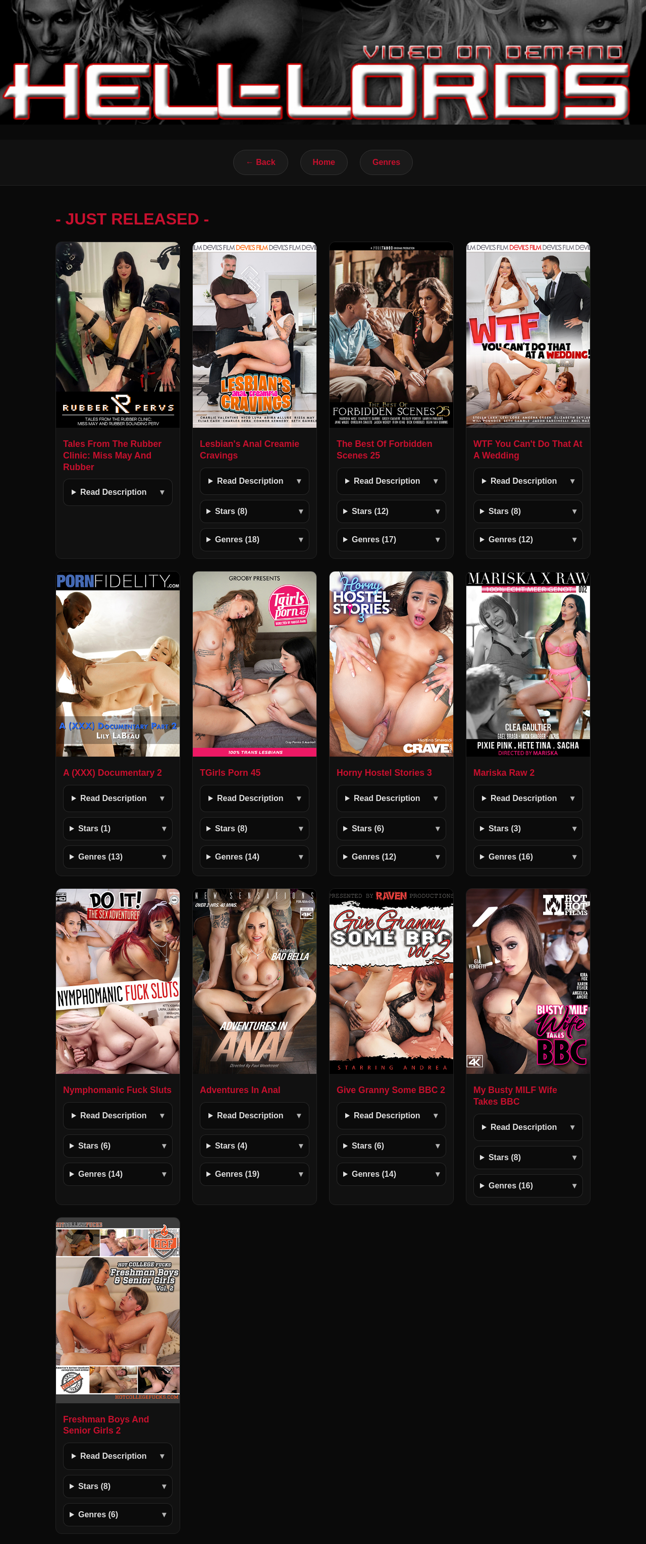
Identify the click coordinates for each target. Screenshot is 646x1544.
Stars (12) (370, 511)
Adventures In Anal (240, 1090)
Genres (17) (374, 539)
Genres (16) (511, 856)
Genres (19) (237, 1174)
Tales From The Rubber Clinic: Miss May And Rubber (112, 455)
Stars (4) (231, 1145)
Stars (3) (505, 828)
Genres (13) (100, 856)
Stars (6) (368, 828)
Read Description (113, 492)
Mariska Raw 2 (503, 773)
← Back (261, 162)
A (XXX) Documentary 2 (112, 773)
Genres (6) (98, 1514)
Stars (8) (231, 511)
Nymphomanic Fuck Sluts (117, 1090)
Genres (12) (511, 539)
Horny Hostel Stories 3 (384, 773)
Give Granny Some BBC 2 (391, 1090)
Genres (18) (237, 539)
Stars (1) (94, 828)
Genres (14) (237, 856)
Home (324, 162)
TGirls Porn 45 (230, 773)
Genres (386, 162)
